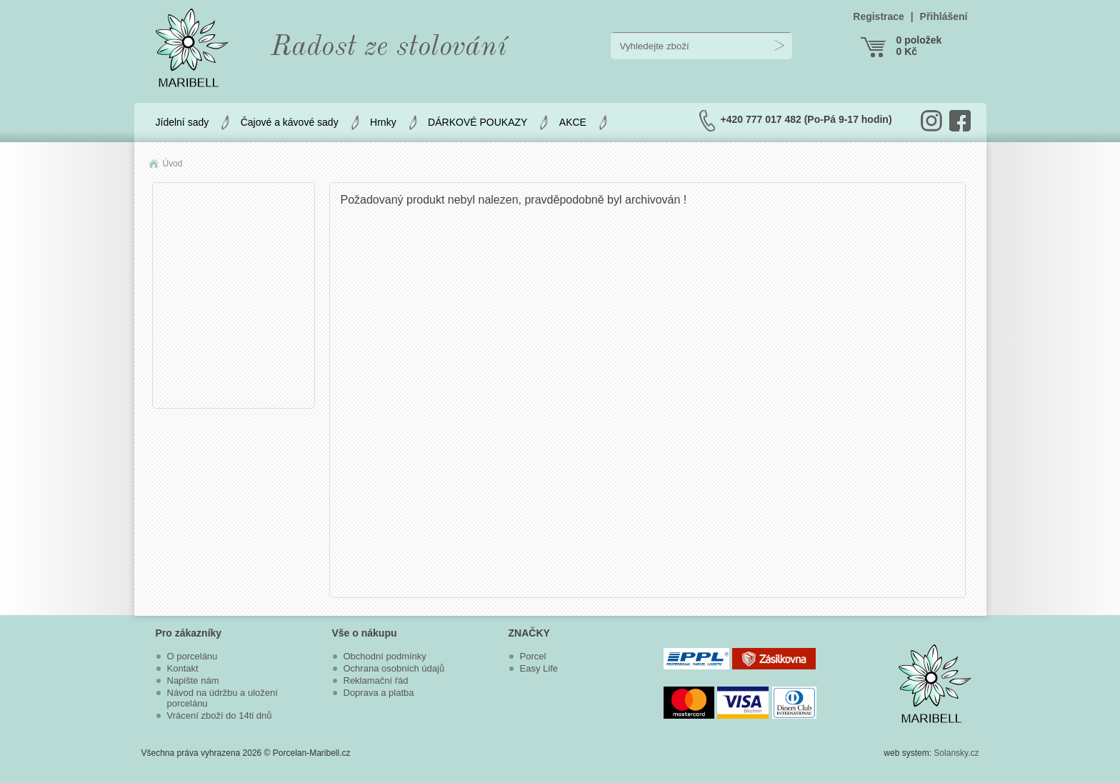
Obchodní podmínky (385, 656)
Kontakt (183, 668)
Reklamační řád (376, 680)
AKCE (572, 122)
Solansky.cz (956, 753)
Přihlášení (944, 16)
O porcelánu (192, 656)
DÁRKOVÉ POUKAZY (477, 122)
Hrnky (383, 122)
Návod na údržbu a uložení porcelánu (222, 698)
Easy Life (539, 668)
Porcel (533, 656)
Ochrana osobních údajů (394, 668)
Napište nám (193, 680)
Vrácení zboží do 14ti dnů (219, 715)
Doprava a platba (379, 692)
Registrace (878, 16)
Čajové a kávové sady (290, 122)
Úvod (173, 164)
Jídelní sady (182, 122)
